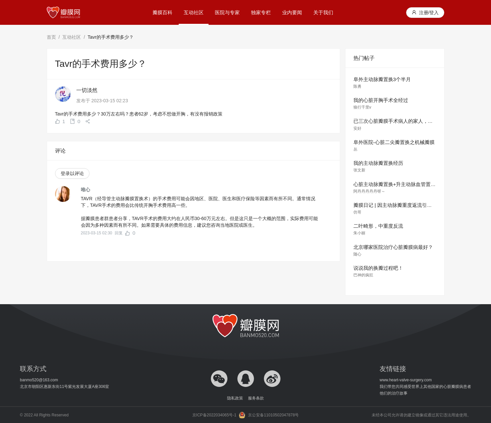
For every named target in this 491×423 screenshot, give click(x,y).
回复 (119, 233)
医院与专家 (227, 12)
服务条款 (256, 398)
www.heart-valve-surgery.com (406, 380)
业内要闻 (292, 12)
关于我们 (323, 12)
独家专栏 (261, 12)
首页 (51, 37)
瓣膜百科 (162, 12)
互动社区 (194, 12)
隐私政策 (235, 398)
